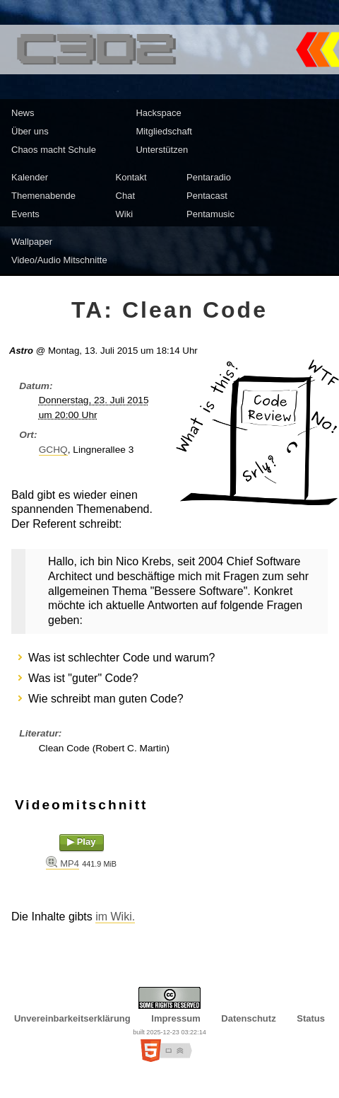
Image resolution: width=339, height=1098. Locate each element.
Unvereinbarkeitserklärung (72, 1018)
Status (311, 1018)
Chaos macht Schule (53, 149)
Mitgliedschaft (163, 131)
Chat (125, 195)
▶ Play (81, 841)
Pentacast (206, 195)
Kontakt (131, 177)
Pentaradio (208, 177)
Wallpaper (31, 241)
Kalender (29, 177)
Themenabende (43, 195)
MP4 (69, 863)
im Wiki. (115, 917)
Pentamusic (210, 214)
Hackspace (158, 113)
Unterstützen (162, 149)
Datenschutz (248, 1018)
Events (25, 214)
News (23, 113)
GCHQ (53, 449)
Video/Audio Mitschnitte (59, 260)
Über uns (30, 131)
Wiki (124, 214)
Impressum (175, 1018)
